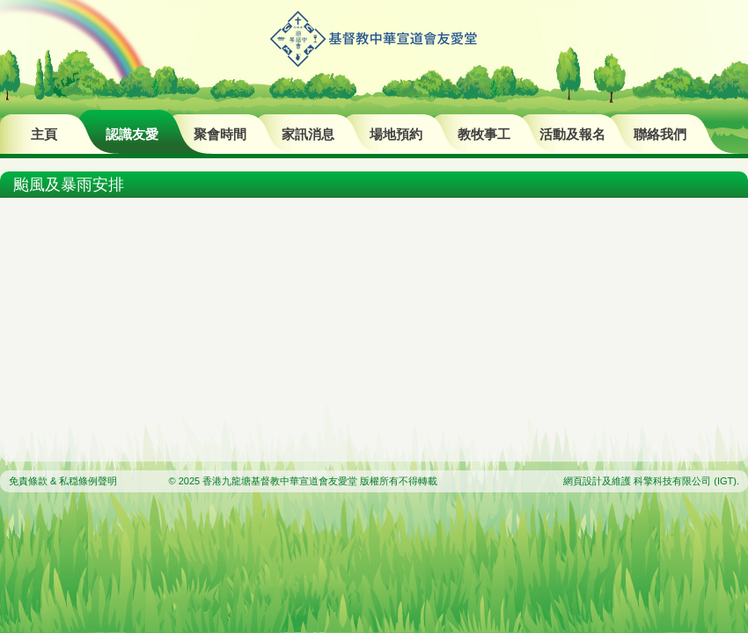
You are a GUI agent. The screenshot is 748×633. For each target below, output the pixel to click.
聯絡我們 (660, 134)
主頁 (44, 134)
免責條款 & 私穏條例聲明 (63, 481)
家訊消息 (308, 134)
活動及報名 (572, 134)
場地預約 (396, 134)
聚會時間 (220, 134)
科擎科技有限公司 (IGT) (685, 481)
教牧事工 (484, 134)
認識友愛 (132, 134)
